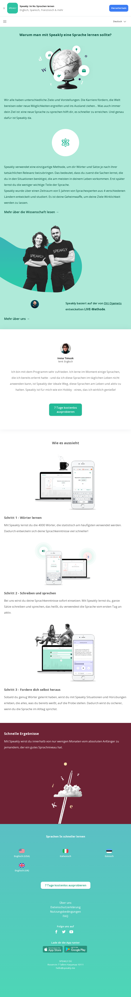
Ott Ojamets (113, 303)
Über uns (65, 902)
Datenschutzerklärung (65, 907)
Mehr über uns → (17, 319)
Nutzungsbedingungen (65, 911)
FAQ (65, 916)
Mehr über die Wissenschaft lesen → (31, 212)
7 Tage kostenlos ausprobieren (65, 885)
